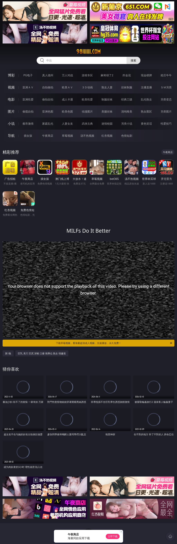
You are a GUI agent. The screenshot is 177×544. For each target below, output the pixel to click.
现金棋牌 (146, 75)
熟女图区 (146, 111)
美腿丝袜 (107, 111)
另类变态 (166, 99)
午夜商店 (47, 136)
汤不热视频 (87, 136)
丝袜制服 (126, 87)
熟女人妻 (107, 87)
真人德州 (47, 75)
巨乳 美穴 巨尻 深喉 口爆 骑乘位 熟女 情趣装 (42, 353)
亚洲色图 (47, 111)
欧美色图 (67, 111)
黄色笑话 (146, 123)
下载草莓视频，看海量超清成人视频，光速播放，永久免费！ (114, 343)
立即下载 (113, 536)
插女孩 (28, 136)
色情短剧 (126, 136)
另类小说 (126, 123)
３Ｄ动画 (87, 87)
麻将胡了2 (107, 75)
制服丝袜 (107, 99)
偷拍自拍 (47, 99)
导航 (11, 135)
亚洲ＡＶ (28, 87)
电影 (11, 99)
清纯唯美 (126, 111)
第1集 (8, 353)
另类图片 (166, 111)
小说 (11, 123)
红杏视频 (107, 136)
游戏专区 (87, 75)
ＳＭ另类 (166, 87)
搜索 (133, 60)
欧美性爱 (87, 99)
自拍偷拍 (47, 87)
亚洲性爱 (28, 99)
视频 (11, 87)
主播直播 (146, 87)
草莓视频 (67, 136)
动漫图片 (87, 111)
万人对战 (67, 75)
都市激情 (28, 123)
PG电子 (27, 75)
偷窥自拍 (28, 111)
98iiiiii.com (88, 51)
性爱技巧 (166, 123)
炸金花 (127, 75)
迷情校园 (107, 123)
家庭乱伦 (47, 123)
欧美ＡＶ (67, 87)
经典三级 (126, 99)
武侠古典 (87, 123)
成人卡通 (67, 99)
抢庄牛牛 (166, 75)
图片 (11, 111)
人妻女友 (67, 123)
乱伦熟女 (146, 99)
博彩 (11, 75)
